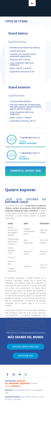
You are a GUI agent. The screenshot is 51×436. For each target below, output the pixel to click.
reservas (8, 386)
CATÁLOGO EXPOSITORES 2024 (25, 346)
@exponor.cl (15, 386)
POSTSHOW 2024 (25, 356)
